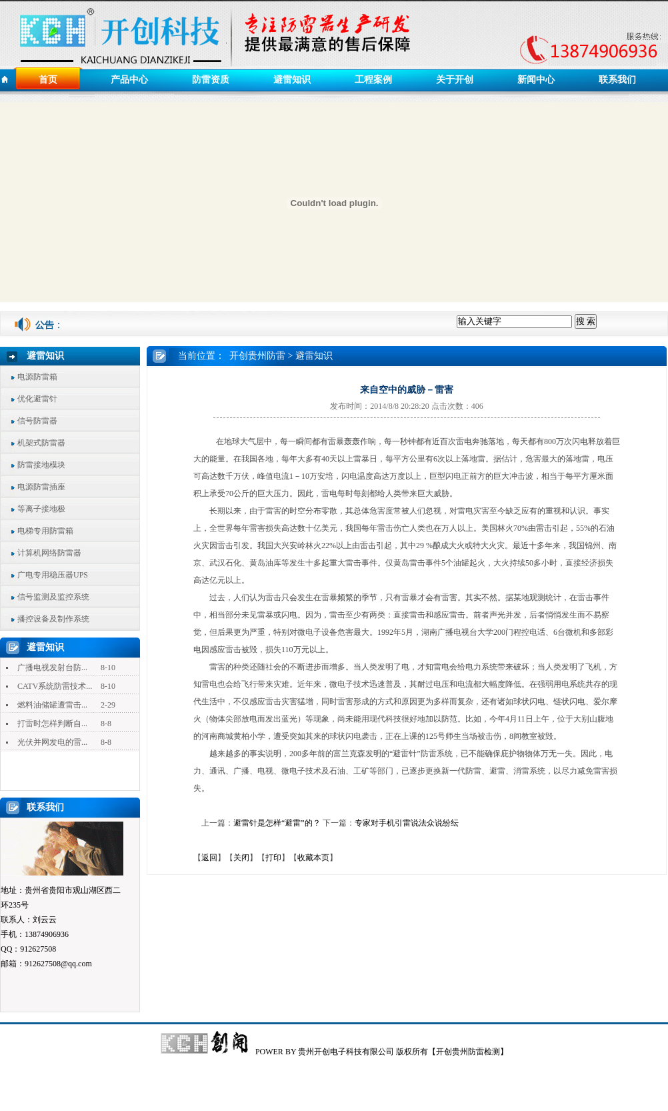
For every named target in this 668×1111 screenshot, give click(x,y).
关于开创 (454, 80)
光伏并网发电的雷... (52, 742)
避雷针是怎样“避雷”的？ (277, 823)
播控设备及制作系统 (53, 619)
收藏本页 (313, 857)
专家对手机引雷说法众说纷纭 (407, 823)
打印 (273, 857)
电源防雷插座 (41, 486)
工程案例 (373, 80)
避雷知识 (292, 80)
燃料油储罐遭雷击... (52, 705)
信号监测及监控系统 (53, 597)
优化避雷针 (37, 398)
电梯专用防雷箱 (45, 530)
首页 (48, 80)
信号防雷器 (37, 420)
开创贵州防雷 (257, 356)
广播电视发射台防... (52, 667)
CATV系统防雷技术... (54, 686)
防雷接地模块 (41, 464)
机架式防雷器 (41, 442)
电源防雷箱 (37, 376)
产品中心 (129, 80)
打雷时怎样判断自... (52, 723)
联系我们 (617, 80)
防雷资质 (210, 80)
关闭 (241, 857)
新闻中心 (536, 80)
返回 (209, 857)
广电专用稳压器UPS (52, 575)
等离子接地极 (41, 508)
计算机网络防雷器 (49, 553)
